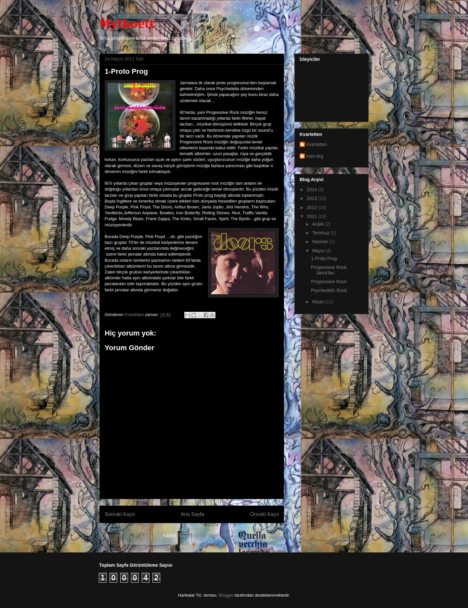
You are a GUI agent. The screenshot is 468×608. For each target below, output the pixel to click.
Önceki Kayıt (264, 514)
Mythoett (127, 24)
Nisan (318, 301)
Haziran (320, 241)
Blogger (226, 595)
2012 (312, 207)
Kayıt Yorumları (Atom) (199, 535)
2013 (312, 198)
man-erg (314, 156)
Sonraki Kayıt (120, 514)
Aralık (318, 224)
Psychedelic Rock (329, 290)
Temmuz (321, 232)
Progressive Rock (329, 281)
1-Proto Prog (324, 258)
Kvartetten (316, 144)
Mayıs (318, 250)
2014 (312, 189)
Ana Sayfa (192, 514)
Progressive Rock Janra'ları (329, 270)
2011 (312, 216)
